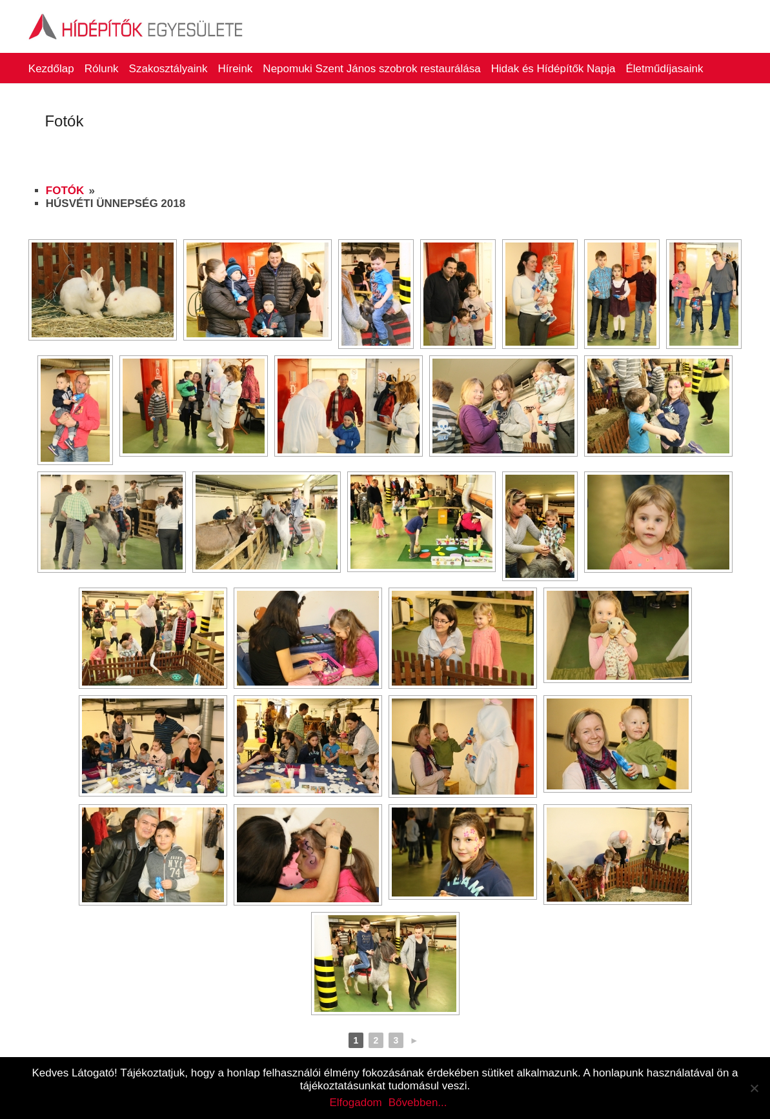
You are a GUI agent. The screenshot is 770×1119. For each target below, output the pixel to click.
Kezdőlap (51, 69)
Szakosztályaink (168, 69)
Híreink (235, 69)
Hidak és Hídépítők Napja (553, 69)
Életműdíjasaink (664, 69)
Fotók (65, 190)
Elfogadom (355, 1102)
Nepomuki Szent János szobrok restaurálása (371, 69)
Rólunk (102, 69)
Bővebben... (418, 1102)
